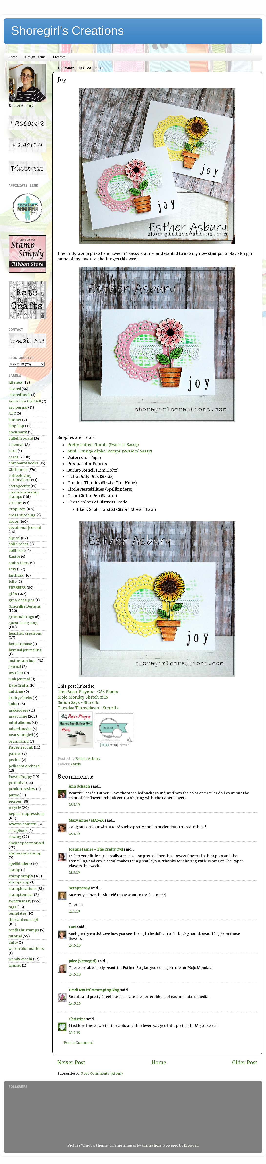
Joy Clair (16, 673)
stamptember (21, 895)
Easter (14, 556)
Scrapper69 (79, 888)
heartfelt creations (25, 633)
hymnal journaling (25, 650)
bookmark (18, 432)
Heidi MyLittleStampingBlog (94, 990)
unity (13, 942)
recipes (15, 801)
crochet (15, 503)
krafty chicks (20, 698)
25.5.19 (74, 1032)
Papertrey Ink (21, 747)
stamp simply (21, 876)
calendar (16, 444)
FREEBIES (17, 587)
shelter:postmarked (26, 843)
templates (18, 913)
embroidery (19, 563)
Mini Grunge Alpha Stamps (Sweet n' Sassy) (109, 451)
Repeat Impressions (27, 814)
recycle (15, 807)
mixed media (20, 729)
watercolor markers (26, 948)
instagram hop (22, 660)
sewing (15, 836)
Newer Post (71, 1062)
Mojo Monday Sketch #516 (83, 697)
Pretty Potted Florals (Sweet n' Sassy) (103, 444)
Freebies (59, 57)
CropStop (17, 509)
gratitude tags (21, 617)
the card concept (23, 919)
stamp (14, 870)
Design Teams (35, 57)
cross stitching (22, 515)
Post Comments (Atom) (102, 1073)
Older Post (244, 1062)
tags (13, 907)
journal (15, 666)
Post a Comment (78, 1042)
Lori (72, 927)
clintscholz (151, 1145)
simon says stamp (25, 853)
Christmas (18, 469)
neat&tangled (21, 735)
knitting (16, 691)
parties (15, 754)
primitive (17, 783)
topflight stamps (24, 930)
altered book (20, 395)
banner (15, 420)
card (13, 451)
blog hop (16, 426)
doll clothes (19, 544)
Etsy (12, 569)
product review (22, 789)
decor (14, 521)
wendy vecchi (20, 959)
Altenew (16, 382)
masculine (18, 716)
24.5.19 (75, 945)
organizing (19, 741)
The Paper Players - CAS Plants (88, 691)
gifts (13, 594)
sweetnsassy (20, 901)
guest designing (23, 623)
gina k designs (22, 600)
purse (14, 795)
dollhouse (17, 550)
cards (76, 764)
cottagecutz (19, 486)
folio (13, 581)
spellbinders (20, 864)
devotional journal (25, 527)
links (13, 704)
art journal (18, 407)
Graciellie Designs (25, 606)
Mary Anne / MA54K (86, 820)
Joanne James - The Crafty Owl (96, 849)
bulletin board (21, 438)
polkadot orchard (24, 766)
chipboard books (24, 463)
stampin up (19, 882)
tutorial (15, 936)
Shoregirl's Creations (67, 31)
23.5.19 (74, 805)
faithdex (16, 575)
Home (12, 57)
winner (15, 965)
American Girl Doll (25, 401)
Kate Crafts (19, 685)
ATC (12, 413)
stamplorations (23, 888)
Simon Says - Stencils (78, 702)
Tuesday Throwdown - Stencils (88, 707)
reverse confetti (23, 824)
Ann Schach (79, 786)
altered (15, 389)
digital (14, 538)
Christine (77, 1019)
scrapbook (18, 830)
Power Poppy (20, 776)
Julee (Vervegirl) (83, 961)
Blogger (191, 1145)
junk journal (19, 679)
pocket (15, 760)
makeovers (18, 710)
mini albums (20, 723)
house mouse (20, 644)
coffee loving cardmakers (20, 477)
